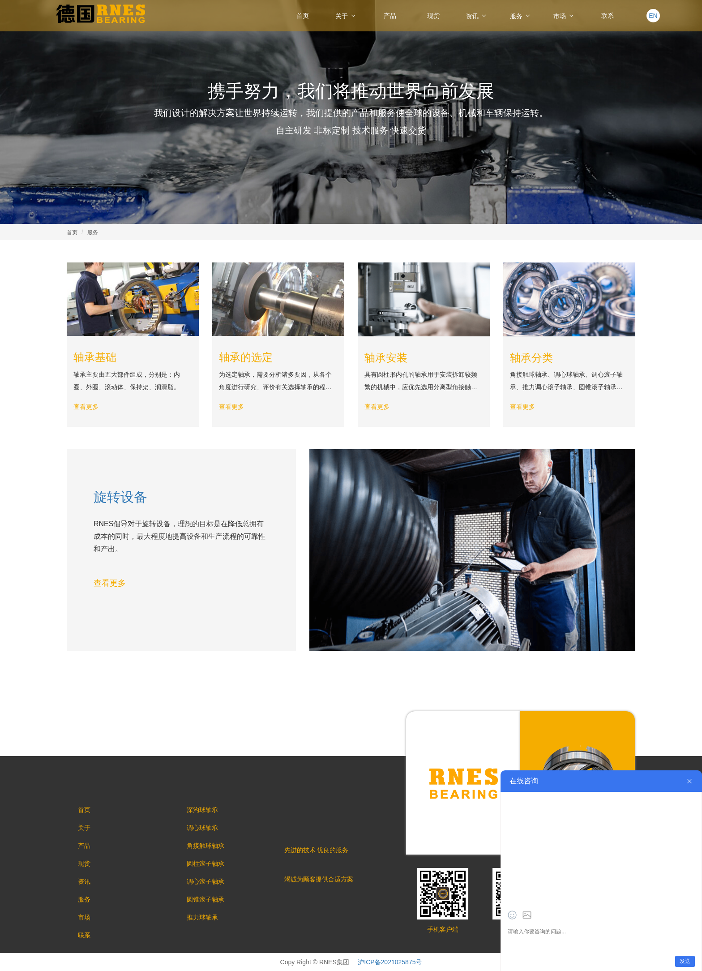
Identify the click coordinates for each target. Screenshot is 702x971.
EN (653, 15)
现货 (433, 15)
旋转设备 (120, 497)
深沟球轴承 (202, 809)
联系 (607, 15)
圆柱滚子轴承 (205, 863)
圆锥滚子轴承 (205, 899)
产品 (390, 15)
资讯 (477, 16)
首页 (302, 15)
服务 (520, 16)
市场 (564, 16)
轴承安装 (385, 358)
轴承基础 (94, 357)
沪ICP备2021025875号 (390, 962)
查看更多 (85, 406)
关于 (346, 16)
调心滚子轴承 (205, 881)
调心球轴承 (202, 827)
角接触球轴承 (205, 845)
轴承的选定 (246, 357)
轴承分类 (531, 358)
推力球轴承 (202, 917)
